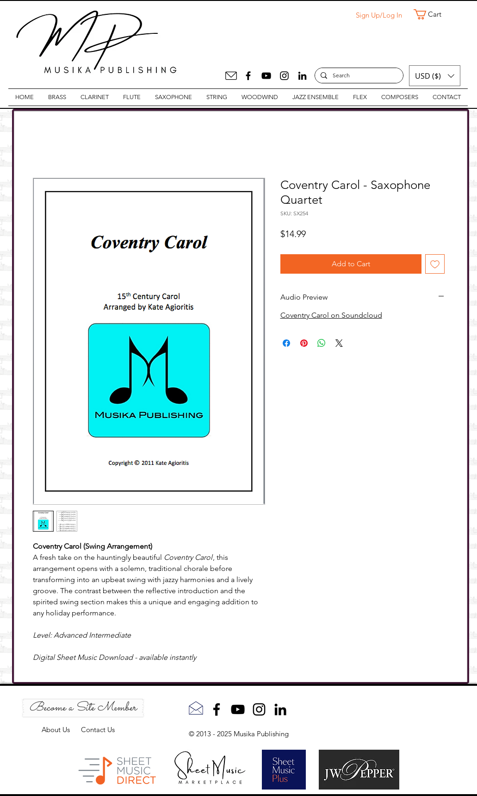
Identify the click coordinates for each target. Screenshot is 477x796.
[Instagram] (284, 75)
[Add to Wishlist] (435, 264)
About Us (61, 729)
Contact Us (98, 729)
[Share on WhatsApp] (321, 343)
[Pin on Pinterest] (304, 343)
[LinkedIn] (302, 75)
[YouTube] (266, 75)
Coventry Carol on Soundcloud (331, 315)
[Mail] (231, 76)
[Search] (358, 75)
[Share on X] (339, 343)
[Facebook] (248, 75)
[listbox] (434, 75)
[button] (433, 14)
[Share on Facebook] (286, 343)
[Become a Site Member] (83, 708)
